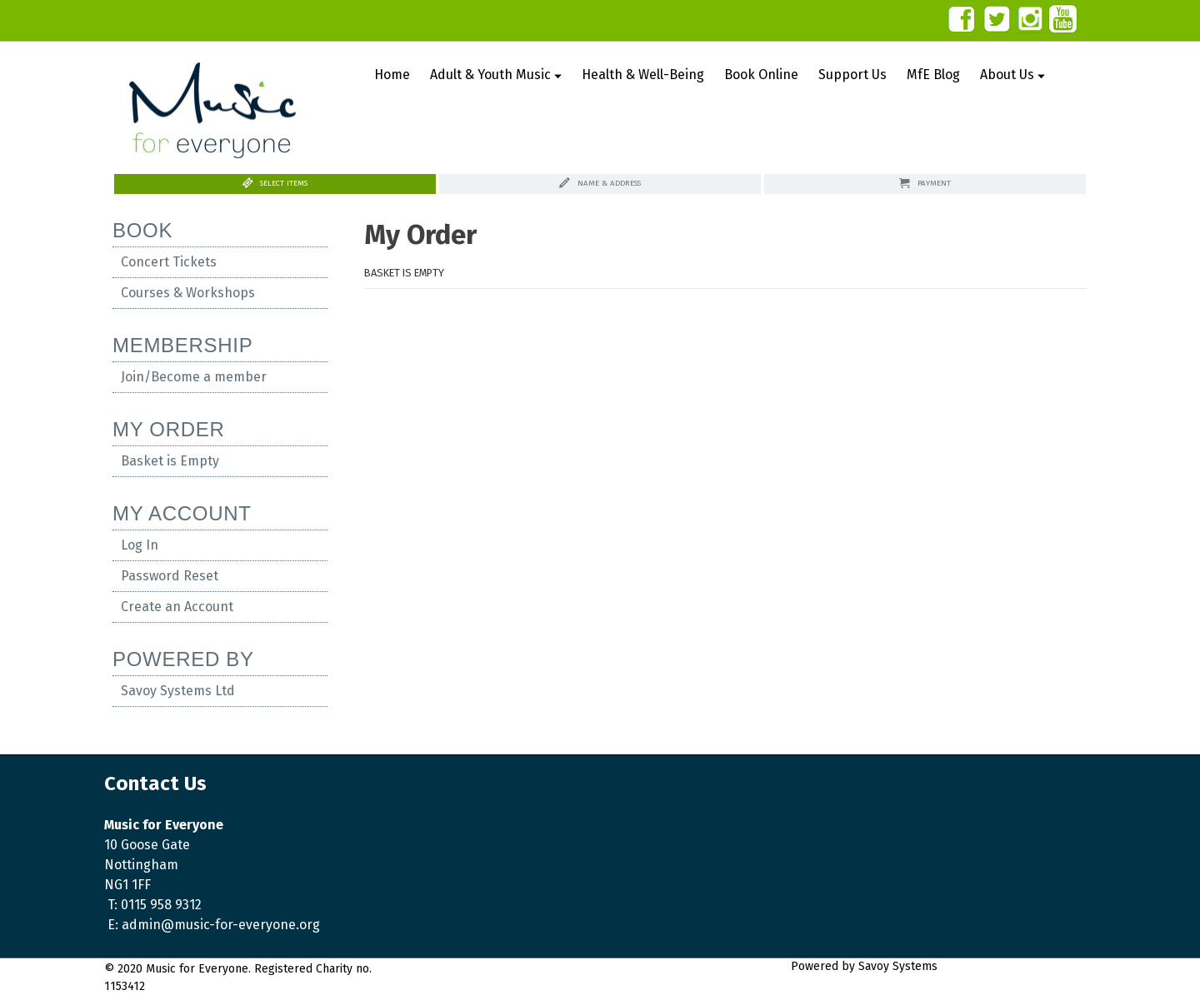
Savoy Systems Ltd (178, 691)
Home (392, 74)
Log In (139, 545)
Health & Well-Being (643, 74)
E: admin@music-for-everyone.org (214, 925)
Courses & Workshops (188, 293)
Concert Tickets (169, 262)
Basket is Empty (170, 461)
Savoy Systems (977, 966)
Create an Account (177, 606)
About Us (1012, 74)
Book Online (761, 74)
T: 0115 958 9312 (155, 905)
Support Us (852, 74)
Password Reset (169, 576)
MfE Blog (933, 74)
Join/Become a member (194, 377)
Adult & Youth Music (496, 74)
